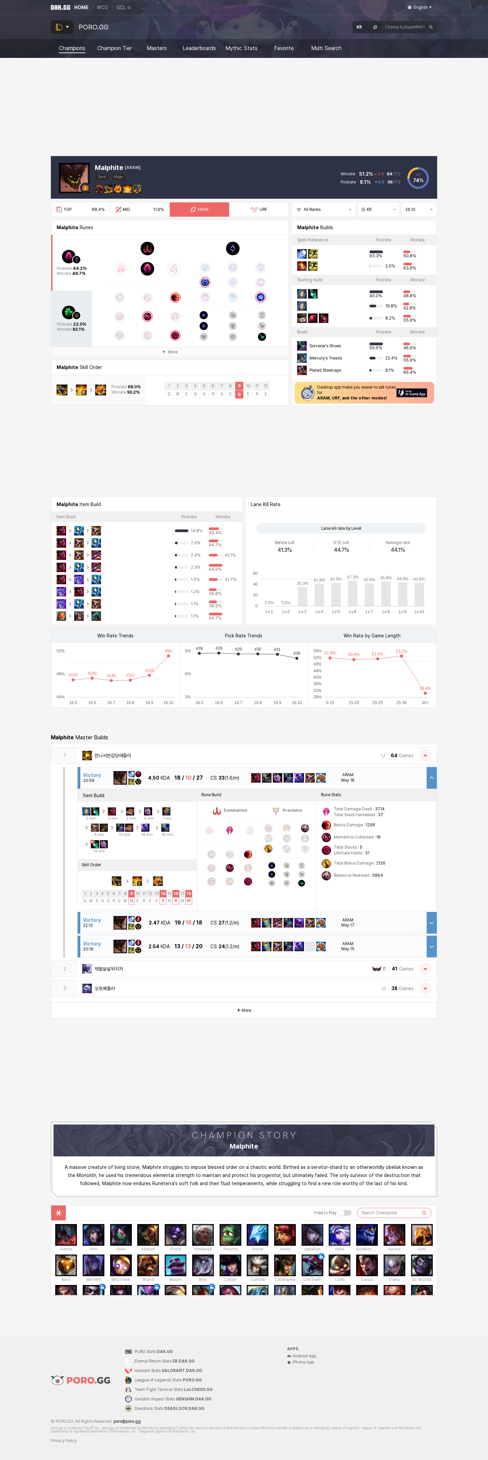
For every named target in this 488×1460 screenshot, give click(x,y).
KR (378, 209)
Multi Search (326, 48)
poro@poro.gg (127, 1421)
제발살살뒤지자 (109, 968)
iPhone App (300, 1362)
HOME (81, 7)
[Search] (431, 27)
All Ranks (324, 209)
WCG (102, 7)
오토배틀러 (105, 988)
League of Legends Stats (168, 1380)
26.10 (419, 209)
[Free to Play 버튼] (344, 1213)
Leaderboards (199, 48)
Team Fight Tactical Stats (173, 1390)
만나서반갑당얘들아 (113, 755)
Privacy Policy (64, 1440)
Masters (157, 48)
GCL (123, 7)
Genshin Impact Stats (173, 1399)
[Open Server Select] (366, 27)
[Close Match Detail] (432, 778)
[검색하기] (424, 1213)
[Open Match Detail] (432, 923)
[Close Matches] (425, 755)
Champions (72, 48)
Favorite (284, 48)
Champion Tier (114, 48)
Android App (301, 1356)
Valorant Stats (168, 1371)
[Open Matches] (425, 969)
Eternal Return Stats (165, 1361)
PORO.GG (93, 27)
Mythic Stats (241, 48)
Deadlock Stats (169, 1409)
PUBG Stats (154, 1352)
